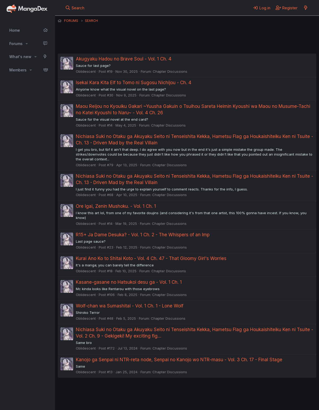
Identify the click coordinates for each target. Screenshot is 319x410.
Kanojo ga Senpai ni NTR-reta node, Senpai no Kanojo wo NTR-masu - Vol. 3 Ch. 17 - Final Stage (179, 359)
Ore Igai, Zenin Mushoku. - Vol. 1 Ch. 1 (116, 206)
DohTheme (266, 402)
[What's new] (305, 7)
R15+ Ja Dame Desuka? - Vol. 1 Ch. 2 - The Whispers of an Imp (143, 234)
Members (18, 70)
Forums (16, 43)
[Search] (74, 7)
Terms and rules (156, 391)
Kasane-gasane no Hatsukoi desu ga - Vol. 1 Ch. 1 (129, 282)
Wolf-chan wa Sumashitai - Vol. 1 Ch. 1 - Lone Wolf (129, 305)
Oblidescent (86, 71)
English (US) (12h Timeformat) (85, 391)
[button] (26, 43)
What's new (20, 56)
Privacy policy (188, 391)
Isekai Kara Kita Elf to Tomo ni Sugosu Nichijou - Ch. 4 (133, 82)
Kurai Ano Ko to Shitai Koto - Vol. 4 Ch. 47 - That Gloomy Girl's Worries (151, 258)
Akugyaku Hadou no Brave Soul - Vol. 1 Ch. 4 (123, 59)
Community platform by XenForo (272, 398)
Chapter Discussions (170, 71)
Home (14, 30)
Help (210, 391)
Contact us (127, 391)
